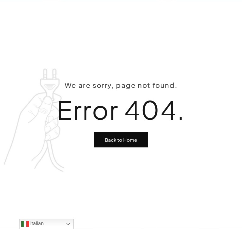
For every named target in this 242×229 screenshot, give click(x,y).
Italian (32, 224)
